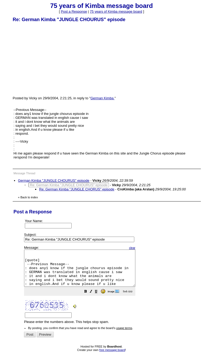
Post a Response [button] (74, 11)
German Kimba (102, 98)
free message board (112, 357)
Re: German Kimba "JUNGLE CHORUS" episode (76, 189)
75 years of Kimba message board (116, 11)
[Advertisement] (52, 59)
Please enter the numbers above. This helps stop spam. (111, 288)
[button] (99, 299)
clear (145, 247)
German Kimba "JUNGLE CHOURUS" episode (53, 180)
